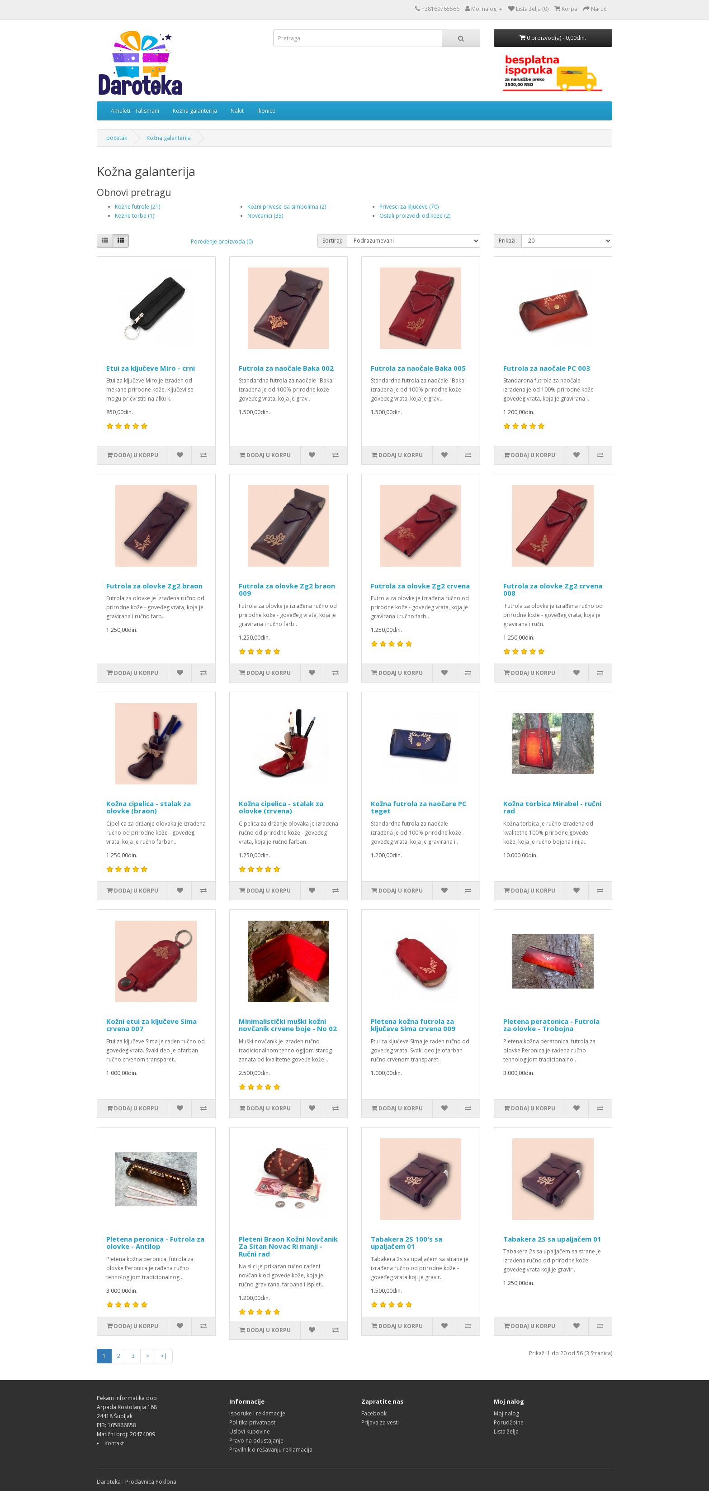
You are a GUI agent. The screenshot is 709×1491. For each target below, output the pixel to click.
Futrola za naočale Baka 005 (418, 368)
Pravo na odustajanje (256, 1440)
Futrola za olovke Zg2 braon (154, 585)
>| (164, 1356)
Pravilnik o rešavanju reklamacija (270, 1449)
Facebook (374, 1413)
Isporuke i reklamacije (257, 1413)
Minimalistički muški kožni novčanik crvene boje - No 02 (288, 1025)
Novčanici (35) (265, 216)
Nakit (237, 111)
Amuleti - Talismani (135, 111)
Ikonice (266, 111)
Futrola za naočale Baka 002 (286, 368)
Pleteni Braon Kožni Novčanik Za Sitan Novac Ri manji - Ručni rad (288, 1246)
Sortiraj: (332, 240)
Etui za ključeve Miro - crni (150, 368)
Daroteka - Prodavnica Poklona (136, 1482)
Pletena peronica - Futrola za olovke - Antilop (155, 1242)
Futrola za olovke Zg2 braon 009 (287, 589)
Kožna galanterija (195, 111)
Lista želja (506, 1431)
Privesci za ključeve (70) (409, 206)
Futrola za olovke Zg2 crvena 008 (552, 589)
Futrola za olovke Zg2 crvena (420, 585)
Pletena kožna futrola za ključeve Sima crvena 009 (413, 1025)
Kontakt (114, 1443)
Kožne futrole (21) (137, 206)
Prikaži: (508, 240)
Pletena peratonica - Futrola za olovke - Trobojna (551, 1025)
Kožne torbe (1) (134, 216)
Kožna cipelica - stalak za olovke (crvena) (281, 807)
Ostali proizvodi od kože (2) (414, 216)
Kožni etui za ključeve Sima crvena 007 (151, 1025)
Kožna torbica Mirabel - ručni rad (552, 807)
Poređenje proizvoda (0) (222, 241)
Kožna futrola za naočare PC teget (419, 807)
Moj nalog (506, 1413)
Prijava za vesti (380, 1422)
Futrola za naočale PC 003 (546, 368)
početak (116, 138)
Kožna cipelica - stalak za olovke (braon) (148, 807)
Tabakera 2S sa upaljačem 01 (552, 1238)
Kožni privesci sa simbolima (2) (286, 206)
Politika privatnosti (253, 1422)
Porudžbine (509, 1422)
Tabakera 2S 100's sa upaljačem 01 (406, 1242)
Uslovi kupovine (249, 1431)
